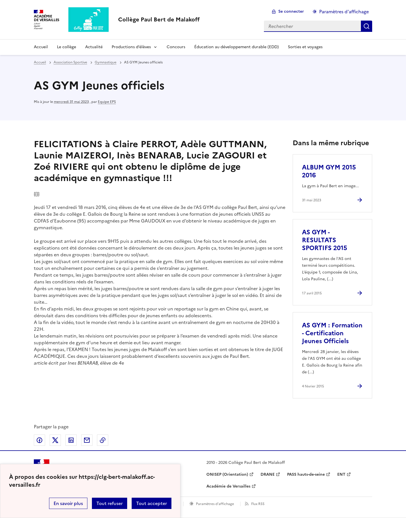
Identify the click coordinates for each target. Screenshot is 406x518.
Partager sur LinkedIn (71, 440)
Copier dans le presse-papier (102, 440)
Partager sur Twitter (55, 440)
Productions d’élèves (131, 47)
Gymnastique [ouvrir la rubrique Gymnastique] (105, 62)
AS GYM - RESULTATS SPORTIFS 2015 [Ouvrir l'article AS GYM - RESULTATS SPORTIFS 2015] (324, 240)
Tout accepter (151, 503)
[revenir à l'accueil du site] (159, 19)
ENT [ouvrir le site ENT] (341, 474)
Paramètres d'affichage (215, 503)
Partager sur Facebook (39, 440)
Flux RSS (257, 503)
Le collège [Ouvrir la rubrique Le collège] (66, 47)
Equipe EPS (107, 101)
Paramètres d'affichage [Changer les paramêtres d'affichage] (344, 11)
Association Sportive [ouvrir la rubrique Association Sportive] (70, 62)
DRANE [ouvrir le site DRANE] (268, 474)
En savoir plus (68, 503)
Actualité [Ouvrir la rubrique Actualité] (94, 47)
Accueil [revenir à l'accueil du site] (40, 62)
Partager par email (86, 440)
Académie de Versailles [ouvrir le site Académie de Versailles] (228, 486)
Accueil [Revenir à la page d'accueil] (41, 47)
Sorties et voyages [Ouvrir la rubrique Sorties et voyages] (305, 47)
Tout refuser (109, 503)
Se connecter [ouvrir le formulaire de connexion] (291, 11)
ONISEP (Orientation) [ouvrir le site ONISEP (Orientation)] (227, 474)
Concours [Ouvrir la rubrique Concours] (176, 47)
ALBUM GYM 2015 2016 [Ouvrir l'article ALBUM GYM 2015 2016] (329, 171)
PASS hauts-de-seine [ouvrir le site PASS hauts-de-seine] (306, 474)
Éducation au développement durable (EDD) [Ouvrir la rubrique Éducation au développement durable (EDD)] (236, 47)
